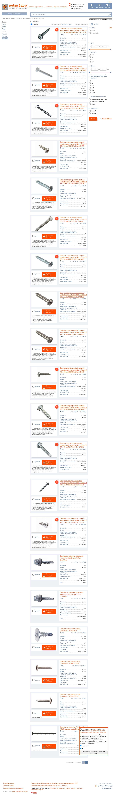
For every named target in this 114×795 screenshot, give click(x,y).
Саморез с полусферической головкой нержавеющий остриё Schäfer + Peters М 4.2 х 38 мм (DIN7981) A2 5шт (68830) (73, 332)
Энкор (94, 30)
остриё (94, 111)
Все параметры (107, 118)
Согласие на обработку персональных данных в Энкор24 (49, 785)
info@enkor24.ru (76, 8)
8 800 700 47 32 (77, 4)
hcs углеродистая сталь (99, 99)
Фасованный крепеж (29, 18)
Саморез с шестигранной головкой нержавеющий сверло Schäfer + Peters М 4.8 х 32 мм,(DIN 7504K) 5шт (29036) (73, 106)
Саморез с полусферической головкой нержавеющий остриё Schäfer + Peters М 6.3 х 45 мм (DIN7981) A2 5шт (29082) (73, 408)
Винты (4, 27)
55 (92, 83)
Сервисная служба (60, 7)
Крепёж (18, 18)
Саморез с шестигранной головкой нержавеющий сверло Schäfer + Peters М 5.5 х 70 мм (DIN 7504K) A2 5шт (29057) (73, 30)
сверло (94, 113)
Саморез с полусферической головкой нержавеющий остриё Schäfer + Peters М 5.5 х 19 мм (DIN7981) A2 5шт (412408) (73, 182)
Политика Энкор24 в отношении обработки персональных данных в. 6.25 (54, 783)
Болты (4, 24)
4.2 (93, 54)
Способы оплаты (8, 783)
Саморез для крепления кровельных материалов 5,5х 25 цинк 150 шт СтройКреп (71, 558)
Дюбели (4, 34)
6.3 (93, 62)
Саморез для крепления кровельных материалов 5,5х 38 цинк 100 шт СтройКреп (71, 594)
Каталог (11, 18)
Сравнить (37, 47)
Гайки (3, 29)
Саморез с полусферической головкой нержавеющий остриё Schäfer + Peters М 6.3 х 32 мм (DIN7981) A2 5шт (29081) (73, 257)
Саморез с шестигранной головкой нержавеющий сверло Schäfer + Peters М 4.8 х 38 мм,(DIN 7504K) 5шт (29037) (73, 483)
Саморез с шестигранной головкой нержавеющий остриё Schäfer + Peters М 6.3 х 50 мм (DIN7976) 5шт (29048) (73, 219)
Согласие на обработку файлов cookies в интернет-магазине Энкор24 (57, 788)
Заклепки (4, 36)
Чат (82, 748)
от (90, 46)
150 (93, 88)
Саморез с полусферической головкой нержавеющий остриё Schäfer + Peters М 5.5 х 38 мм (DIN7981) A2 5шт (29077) (73, 144)
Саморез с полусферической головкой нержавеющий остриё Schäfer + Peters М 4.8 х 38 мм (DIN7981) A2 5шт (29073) (73, 370)
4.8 (93, 57)
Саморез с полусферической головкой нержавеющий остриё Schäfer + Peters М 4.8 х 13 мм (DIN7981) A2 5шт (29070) (73, 520)
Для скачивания (8, 785)
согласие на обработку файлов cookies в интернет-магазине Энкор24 (93, 731)
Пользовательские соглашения (13, 788)
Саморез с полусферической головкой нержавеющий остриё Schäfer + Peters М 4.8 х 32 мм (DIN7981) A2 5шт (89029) (73, 295)
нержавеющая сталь (98, 101)
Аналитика (84, 746)
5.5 (92, 59)
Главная (4, 18)
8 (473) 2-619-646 (77, 6)
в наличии (35, 24)
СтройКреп (95, 33)
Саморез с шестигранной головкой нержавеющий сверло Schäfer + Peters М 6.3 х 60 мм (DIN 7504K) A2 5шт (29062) (73, 68)
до (99, 46)
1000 (93, 92)
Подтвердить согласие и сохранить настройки (94, 752)
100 (93, 85)
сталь (93, 104)
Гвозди (4, 31)
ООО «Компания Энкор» (20, 791)
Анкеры (4, 22)
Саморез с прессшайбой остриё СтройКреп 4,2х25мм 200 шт (70, 695)
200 (93, 90)
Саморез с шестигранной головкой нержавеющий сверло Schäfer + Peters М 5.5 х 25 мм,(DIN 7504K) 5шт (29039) (73, 445)
